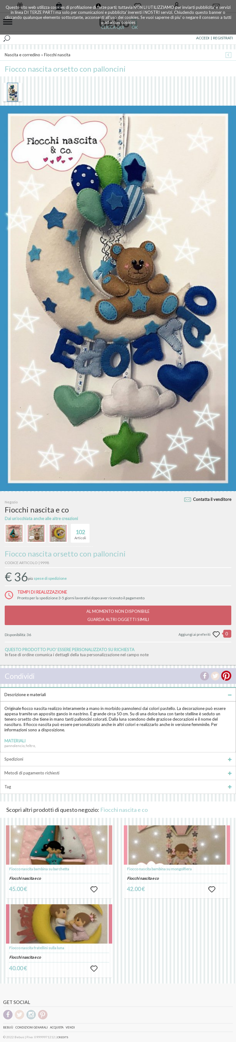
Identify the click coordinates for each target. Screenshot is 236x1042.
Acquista (56, 1027)
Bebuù (8, 1027)
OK (135, 27)
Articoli (80, 532)
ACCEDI (202, 38)
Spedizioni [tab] (118, 759)
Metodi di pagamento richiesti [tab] (118, 772)
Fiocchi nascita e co (124, 809)
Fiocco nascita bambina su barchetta (39, 869)
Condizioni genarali (31, 1027)
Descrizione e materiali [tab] (118, 694)
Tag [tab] (118, 786)
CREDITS (62, 1037)
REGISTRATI (223, 38)
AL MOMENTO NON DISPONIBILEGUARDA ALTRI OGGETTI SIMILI (118, 615)
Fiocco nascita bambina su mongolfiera (159, 869)
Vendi (70, 1027)
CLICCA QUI (112, 27)
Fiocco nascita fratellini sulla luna (36, 947)
